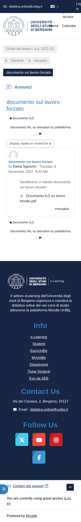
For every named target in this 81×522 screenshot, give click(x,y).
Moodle (31, 516)
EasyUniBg (38, 351)
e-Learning (38, 337)
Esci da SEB (38, 378)
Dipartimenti (39, 364)
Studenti (38, 344)
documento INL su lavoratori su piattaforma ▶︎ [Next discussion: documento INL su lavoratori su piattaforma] (40, 130)
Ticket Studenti (38, 371)
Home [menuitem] (54, 26)
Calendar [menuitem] (69, 26)
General (17, 60)
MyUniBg (39, 358)
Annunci (40, 60)
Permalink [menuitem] (62, 209)
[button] (54, 6)
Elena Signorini (24, 166)
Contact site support (28, 486)
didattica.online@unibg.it (25, 6)
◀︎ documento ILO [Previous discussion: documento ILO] (21, 118)
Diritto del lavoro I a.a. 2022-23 (30, 49)
